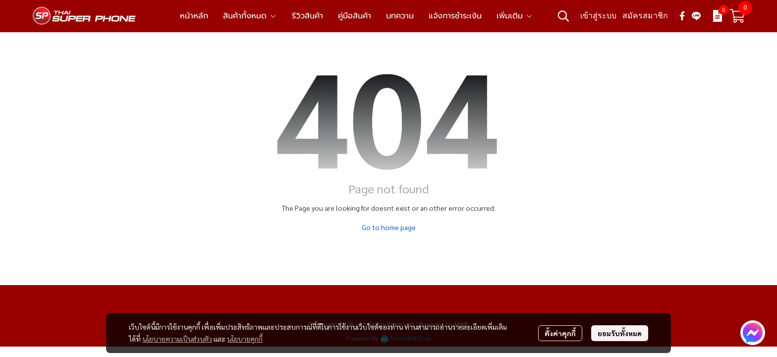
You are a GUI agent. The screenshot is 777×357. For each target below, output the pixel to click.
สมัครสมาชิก (645, 15)
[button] (563, 15)
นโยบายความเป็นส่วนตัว (177, 338)
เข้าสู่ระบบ (598, 15)
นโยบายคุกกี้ (245, 338)
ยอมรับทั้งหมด (620, 333)
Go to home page (389, 227)
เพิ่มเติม (515, 16)
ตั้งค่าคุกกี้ (560, 333)
